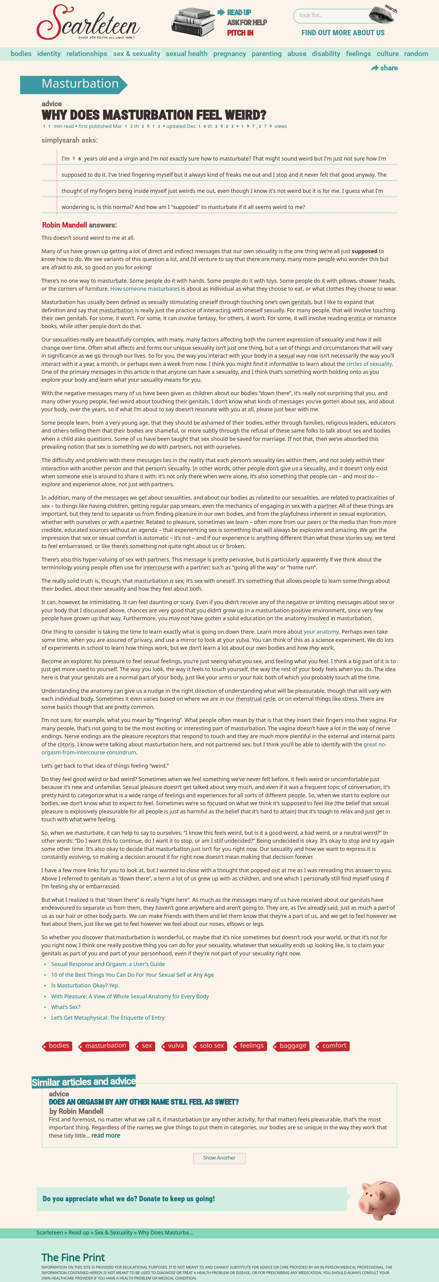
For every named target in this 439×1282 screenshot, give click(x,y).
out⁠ (275, 870)
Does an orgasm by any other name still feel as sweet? (143, 1102)
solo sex (212, 1046)
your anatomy (321, 631)
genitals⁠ (301, 302)
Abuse (296, 53)
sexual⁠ (287, 355)
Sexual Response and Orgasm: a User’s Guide (108, 964)
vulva (176, 1046)
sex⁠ (361, 401)
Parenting (267, 53)
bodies (59, 1046)
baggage (293, 1046)
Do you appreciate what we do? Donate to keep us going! (129, 1198)
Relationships (86, 53)
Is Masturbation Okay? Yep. (85, 985)
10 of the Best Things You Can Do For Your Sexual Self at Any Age (132, 974)
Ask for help (247, 22)
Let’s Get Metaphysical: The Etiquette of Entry (108, 1017)
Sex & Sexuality (136, 53)
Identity (49, 53)
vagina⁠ (377, 720)
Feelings (358, 53)
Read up (239, 12)
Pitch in (240, 33)
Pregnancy (229, 53)
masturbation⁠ (116, 310)
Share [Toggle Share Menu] (383, 67)
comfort (335, 1046)
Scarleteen (50, 1233)
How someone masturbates (145, 288)
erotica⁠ (357, 318)
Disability (326, 53)
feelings (252, 1046)
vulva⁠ (242, 639)
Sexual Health (187, 53)
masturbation (105, 1046)
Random (416, 53)
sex (147, 1046)
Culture (388, 53)
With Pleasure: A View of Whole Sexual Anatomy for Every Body (130, 996)
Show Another (219, 1158)
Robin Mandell (64, 225)
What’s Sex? (65, 1007)
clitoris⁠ (66, 744)
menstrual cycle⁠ (255, 698)
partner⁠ (327, 505)
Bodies (21, 53)
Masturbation (80, 85)
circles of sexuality (369, 363)
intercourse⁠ (157, 567)
